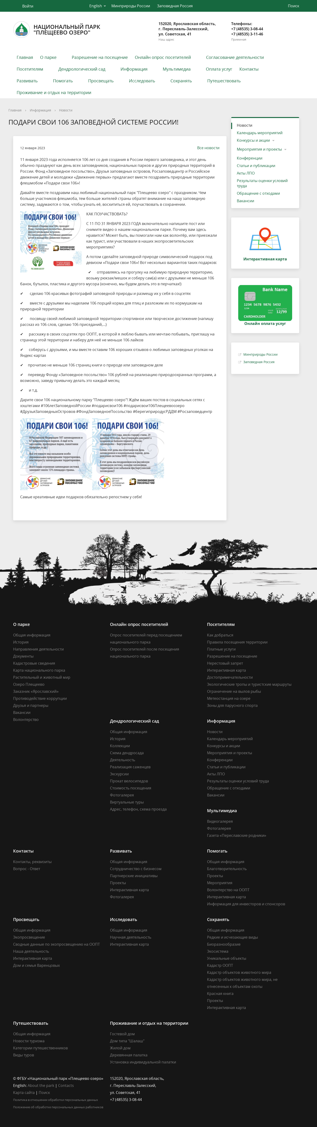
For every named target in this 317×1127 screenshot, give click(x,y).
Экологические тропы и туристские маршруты (249, 684)
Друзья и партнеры (30, 705)
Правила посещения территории (237, 642)
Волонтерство (26, 719)
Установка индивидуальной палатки (143, 1062)
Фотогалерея (122, 795)
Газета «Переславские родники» (236, 835)
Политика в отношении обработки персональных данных (55, 1100)
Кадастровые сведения (34, 663)
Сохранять (181, 81)
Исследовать (142, 81)
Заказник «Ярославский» (36, 691)
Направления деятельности (38, 649)
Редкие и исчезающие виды (232, 937)
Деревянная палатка (128, 1055)
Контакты (249, 69)
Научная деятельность (130, 937)
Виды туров (23, 1055)
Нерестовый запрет (225, 663)
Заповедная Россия (175, 5)
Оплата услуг (219, 69)
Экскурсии (119, 774)
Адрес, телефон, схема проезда (138, 809)
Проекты (118, 882)
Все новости (205, 147)
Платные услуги (221, 649)
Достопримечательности (230, 677)
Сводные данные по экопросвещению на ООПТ (56, 944)
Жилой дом (120, 1048)
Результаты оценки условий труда (262, 183)
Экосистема (217, 951)
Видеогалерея (220, 821)
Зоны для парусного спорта (232, 705)
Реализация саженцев (130, 766)
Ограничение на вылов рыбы (234, 691)
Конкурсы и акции (253, 140)
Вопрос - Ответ (26, 868)
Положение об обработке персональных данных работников (58, 1107)
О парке (48, 57)
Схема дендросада (127, 752)
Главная (25, 57)
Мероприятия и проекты (259, 149)
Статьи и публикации (256, 165)
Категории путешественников (40, 1048)
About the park (41, 1085)
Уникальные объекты (226, 958)
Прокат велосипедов (129, 781)
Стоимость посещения (130, 788)
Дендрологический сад (81, 69)
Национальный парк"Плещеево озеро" (56, 29)
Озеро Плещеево (29, 684)
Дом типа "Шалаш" (127, 1040)
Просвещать (101, 81)
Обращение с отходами (258, 193)
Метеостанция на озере (228, 698)
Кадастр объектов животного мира (239, 972)
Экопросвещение (29, 937)
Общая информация (31, 635)
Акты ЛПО (246, 173)
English (95, 5)
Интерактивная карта (226, 670)
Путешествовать (224, 81)
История (21, 642)
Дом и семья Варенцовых (36, 965)
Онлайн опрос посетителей (163, 57)
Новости (65, 110)
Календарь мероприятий (260, 132)
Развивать (27, 81)
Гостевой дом (122, 1033)
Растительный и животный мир (41, 677)
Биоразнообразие (224, 944)
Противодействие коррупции (40, 698)
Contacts (66, 1085)
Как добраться (220, 635)
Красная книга (220, 993)
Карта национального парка (39, 670)
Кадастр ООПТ (220, 965)
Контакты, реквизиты (32, 861)
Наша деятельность (31, 951)
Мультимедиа (177, 69)
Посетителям (30, 69)
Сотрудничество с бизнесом (136, 868)
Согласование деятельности (235, 57)
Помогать (63, 81)
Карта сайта (24, 1092)
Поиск (44, 1092)
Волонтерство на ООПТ (228, 889)
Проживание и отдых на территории (54, 92)
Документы (23, 656)
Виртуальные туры (127, 802)
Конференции (249, 158)
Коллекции (120, 745)
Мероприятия (219, 882)
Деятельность (122, 759)
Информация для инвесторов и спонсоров (246, 903)
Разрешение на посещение (100, 57)
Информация (134, 69)
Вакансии (245, 200)
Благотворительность (227, 868)
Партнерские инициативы (134, 875)
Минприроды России (130, 5)
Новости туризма (29, 1040)
